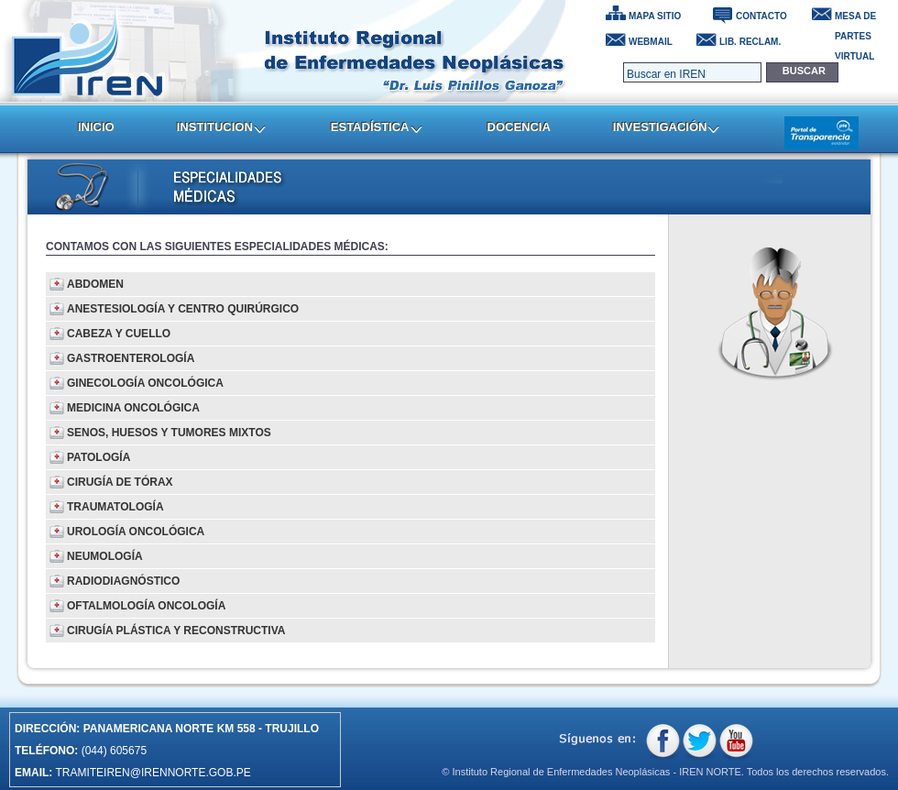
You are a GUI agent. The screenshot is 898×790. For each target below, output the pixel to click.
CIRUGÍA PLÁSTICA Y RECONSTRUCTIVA (176, 630)
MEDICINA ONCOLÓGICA (133, 407)
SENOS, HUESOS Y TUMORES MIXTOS (169, 432)
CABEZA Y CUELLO (118, 333)
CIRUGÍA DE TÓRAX (120, 482)
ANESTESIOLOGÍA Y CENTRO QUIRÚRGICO (183, 308)
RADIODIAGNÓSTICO (123, 581)
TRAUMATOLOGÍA (115, 506)
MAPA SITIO (655, 16)
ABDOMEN (95, 284)
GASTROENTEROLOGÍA (130, 358)
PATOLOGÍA (98, 457)
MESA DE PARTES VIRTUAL (855, 18)
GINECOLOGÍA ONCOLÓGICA (145, 383)
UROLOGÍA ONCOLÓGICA (135, 531)
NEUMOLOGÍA (105, 556)
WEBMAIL (651, 42)
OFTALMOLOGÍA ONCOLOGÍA (146, 605)
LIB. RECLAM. (750, 42)
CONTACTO (761, 16)
